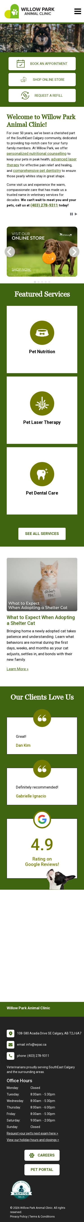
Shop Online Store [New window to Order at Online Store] (42, 79)
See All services (42, 533)
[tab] (35, 282)
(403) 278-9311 (44, 205)
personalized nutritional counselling (37, 153)
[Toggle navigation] (78, 11)
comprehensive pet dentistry (37, 170)
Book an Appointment (42, 64)
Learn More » (17, 669)
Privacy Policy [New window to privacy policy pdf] (18, 1216)
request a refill (42, 95)
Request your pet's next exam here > (32, 1133)
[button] (71, 214)
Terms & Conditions (42, 1216)
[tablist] (42, 282)
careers (42, 1155)
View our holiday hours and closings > (33, 1140)
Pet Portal (42, 1169)
